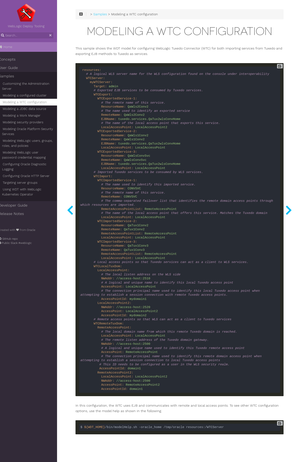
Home (10, 47)
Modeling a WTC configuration (29, 102)
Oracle (35, 230)
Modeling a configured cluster (29, 95)
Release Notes (16, 214)
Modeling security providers (27, 122)
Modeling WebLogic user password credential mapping (33, 155)
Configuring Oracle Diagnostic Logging (29, 166)
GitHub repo (12, 238)
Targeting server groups (24, 183)
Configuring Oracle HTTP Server (30, 176)
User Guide (12, 68)
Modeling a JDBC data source (29, 109)
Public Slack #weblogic (19, 243)
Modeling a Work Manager (26, 115)
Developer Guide (17, 205)
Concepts (11, 59)
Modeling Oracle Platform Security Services (32, 131)
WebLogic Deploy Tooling (31, 15)
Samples (11, 76)
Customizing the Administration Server (30, 86)
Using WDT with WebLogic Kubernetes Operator (26, 191)
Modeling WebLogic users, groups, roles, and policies (32, 143)
